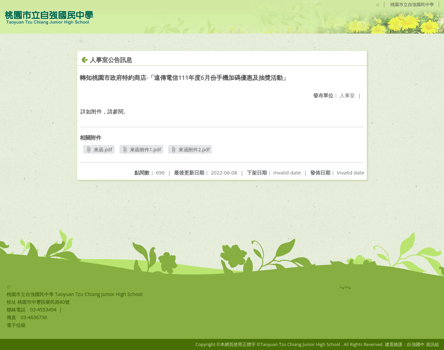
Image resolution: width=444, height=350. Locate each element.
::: (377, 4)
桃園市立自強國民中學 (412, 4)
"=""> (345, 288)
